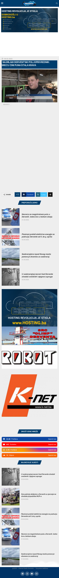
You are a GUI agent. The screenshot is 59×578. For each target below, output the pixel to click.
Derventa (6, 104)
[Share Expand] (50, 194)
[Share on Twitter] (41, 194)
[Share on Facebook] (28, 194)
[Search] (57, 3)
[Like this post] (18, 194)
